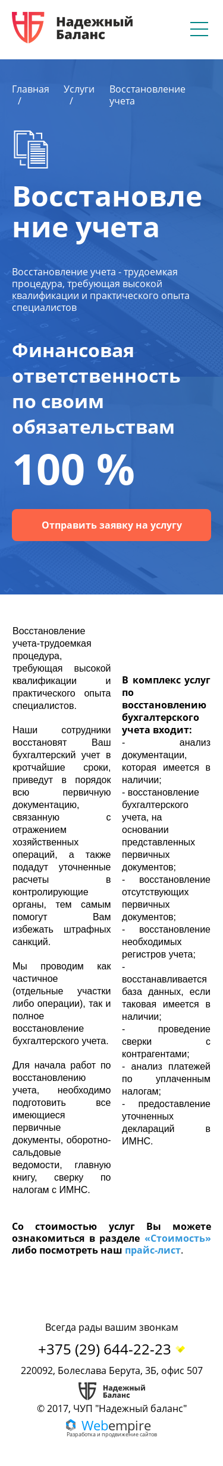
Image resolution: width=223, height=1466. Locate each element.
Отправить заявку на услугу (112, 525)
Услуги (79, 89)
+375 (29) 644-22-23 (112, 1349)
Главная (30, 89)
